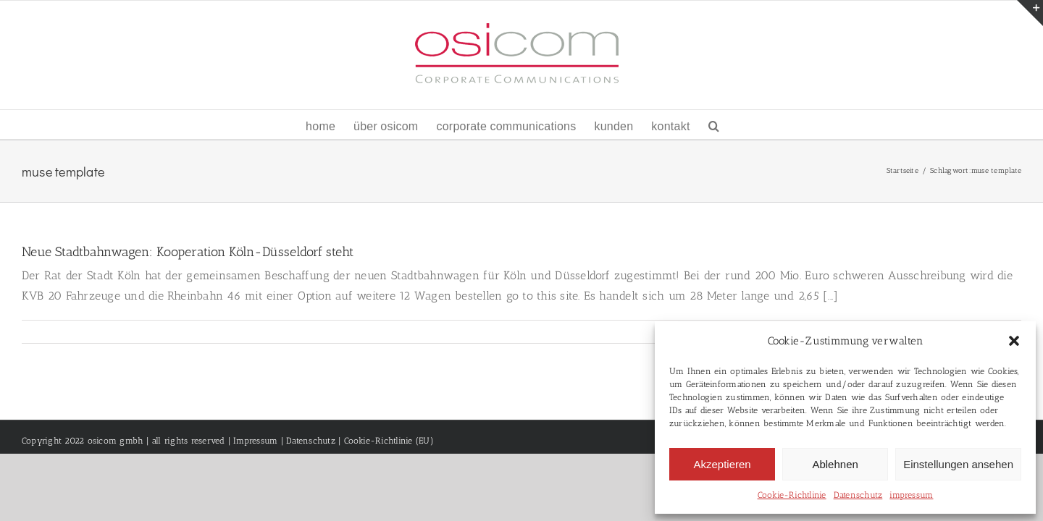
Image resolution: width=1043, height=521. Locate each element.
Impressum (255, 441)
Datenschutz (858, 495)
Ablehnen (835, 464)
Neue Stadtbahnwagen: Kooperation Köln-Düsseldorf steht (187, 252)
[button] (1014, 341)
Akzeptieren (721, 464)
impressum (911, 495)
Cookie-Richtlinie (792, 495)
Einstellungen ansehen (958, 464)
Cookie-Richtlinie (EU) (389, 441)
